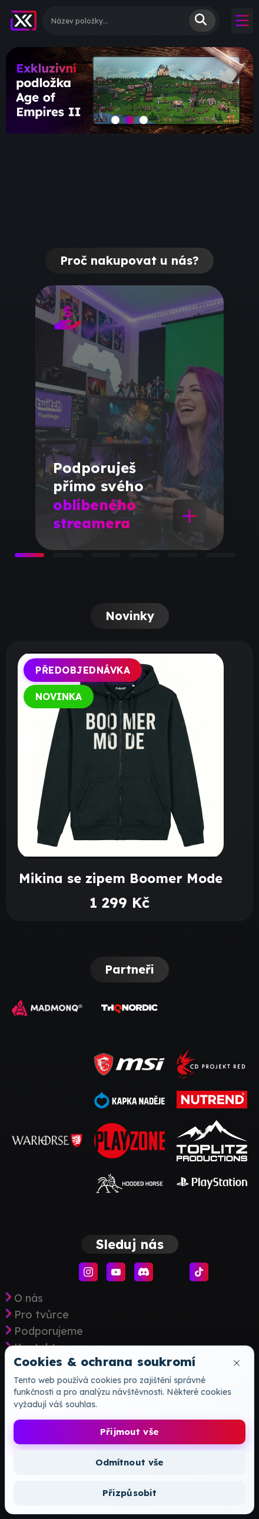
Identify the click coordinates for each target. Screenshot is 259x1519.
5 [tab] (174, 559)
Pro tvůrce (41, 1315)
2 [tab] (59, 559)
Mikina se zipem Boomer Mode (121, 878)
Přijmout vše (129, 1431)
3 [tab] (97, 559)
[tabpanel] (129, 417)
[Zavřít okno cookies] (236, 1363)
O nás (28, 1298)
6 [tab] (212, 559)
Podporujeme (48, 1331)
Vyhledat (202, 20)
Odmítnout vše (129, 1462)
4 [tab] (135, 559)
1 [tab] (20, 559)
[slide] (129, 95)
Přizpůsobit (129, 1492)
